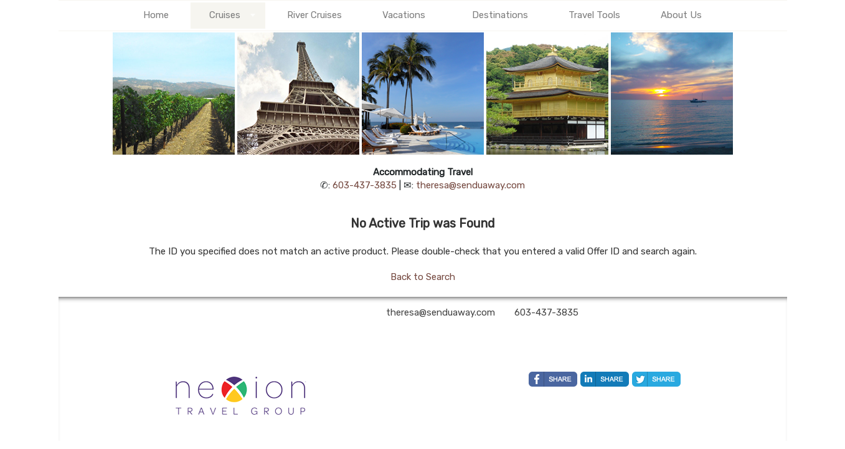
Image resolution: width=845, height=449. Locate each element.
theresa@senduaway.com (470, 185)
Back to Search (422, 276)
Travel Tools (594, 15)
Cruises (224, 15)
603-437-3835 (365, 185)
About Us (681, 15)
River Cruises (314, 15)
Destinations (500, 15)
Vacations (403, 15)
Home (156, 15)
